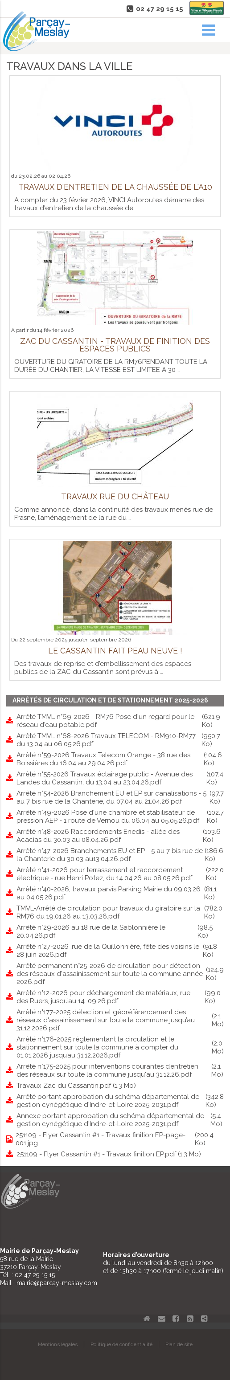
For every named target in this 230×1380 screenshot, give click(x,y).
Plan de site (179, 1344)
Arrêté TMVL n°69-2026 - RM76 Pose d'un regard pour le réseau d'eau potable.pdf (120, 721)
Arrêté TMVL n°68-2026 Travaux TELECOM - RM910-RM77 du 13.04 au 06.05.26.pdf (120, 740)
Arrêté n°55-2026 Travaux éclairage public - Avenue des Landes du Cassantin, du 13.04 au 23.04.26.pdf (120, 778)
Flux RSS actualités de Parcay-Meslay (190, 1319)
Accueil (147, 1319)
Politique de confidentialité (121, 1344)
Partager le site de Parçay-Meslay (204, 1319)
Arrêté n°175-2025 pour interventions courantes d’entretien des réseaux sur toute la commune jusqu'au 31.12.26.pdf (120, 1070)
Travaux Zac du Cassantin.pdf (76, 1086)
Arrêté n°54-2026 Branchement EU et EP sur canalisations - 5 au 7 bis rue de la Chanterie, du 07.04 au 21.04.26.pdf (120, 797)
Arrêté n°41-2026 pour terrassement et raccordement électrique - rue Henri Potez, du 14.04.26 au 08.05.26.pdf (120, 874)
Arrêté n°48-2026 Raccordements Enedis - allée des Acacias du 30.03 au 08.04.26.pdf (120, 836)
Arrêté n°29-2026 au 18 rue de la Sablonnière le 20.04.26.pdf (120, 931)
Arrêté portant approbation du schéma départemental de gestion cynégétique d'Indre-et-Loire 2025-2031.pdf (120, 1101)
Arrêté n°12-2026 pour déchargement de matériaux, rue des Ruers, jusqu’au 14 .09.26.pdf (120, 997)
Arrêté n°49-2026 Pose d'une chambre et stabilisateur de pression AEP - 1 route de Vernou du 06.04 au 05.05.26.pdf (120, 816)
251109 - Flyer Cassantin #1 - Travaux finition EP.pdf (108, 1154)
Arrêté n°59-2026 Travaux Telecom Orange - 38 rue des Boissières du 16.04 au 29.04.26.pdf (120, 759)
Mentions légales (58, 1344)
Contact (161, 1319)
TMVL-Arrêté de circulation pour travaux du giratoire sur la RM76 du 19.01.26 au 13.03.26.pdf (120, 912)
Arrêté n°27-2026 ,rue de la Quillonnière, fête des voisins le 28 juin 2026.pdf (120, 951)
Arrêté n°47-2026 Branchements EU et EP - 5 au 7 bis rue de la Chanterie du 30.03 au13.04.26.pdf (120, 855)
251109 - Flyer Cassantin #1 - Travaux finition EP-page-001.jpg (120, 1139)
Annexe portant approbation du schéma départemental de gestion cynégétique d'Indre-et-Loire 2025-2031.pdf (120, 1120)
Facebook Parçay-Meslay (176, 1319)
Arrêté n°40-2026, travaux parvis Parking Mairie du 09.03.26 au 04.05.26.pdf (120, 893)
